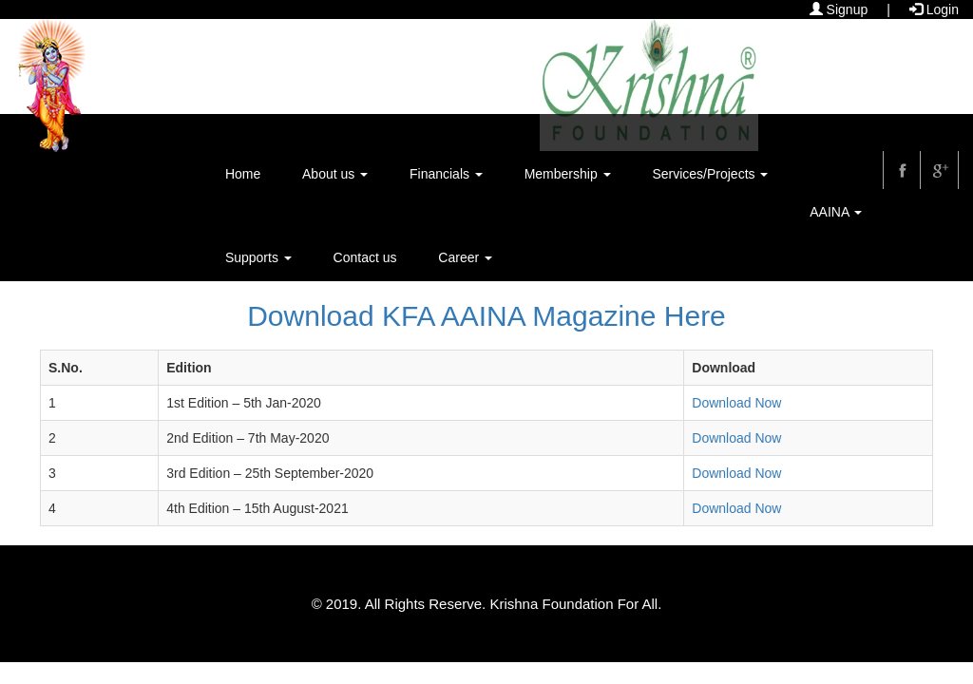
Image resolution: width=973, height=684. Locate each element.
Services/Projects (710, 173)
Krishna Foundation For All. (575, 604)
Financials (446, 173)
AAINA (836, 211)
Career (465, 257)
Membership (568, 173)
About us (335, 173)
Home (242, 173)
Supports (258, 257)
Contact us (365, 257)
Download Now (736, 402)
